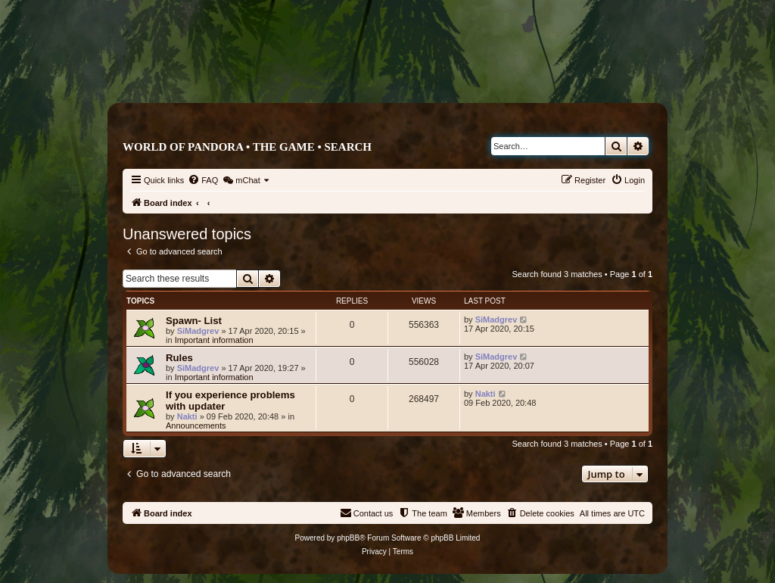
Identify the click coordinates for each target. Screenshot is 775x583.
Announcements (196, 425)
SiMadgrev (198, 330)
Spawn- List (194, 320)
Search (348, 147)
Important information (214, 339)
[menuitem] (203, 180)
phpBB (348, 538)
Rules (179, 357)
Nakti (187, 416)
